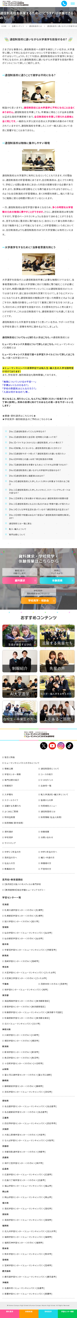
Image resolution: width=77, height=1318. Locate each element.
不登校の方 (46, 868)
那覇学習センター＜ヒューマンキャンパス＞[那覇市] (28, 1293)
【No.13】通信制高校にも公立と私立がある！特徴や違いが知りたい (39, 503)
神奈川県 (6, 1029)
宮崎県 (5, 1259)
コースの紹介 (47, 774)
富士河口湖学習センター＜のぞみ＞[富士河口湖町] (28, 1074)
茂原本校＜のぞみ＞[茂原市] (54, 983)
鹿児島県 (6, 1271)
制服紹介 (9, 785)
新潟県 (5, 1046)
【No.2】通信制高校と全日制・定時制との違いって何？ (33, 437)
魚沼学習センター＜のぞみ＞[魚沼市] (22, 1057)
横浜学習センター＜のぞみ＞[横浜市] (22, 1040)
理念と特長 (10, 757)
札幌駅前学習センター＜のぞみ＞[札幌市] (24, 915)
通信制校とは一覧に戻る (20, 523)
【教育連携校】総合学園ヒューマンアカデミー (25, 889)
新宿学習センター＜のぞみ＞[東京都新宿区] (25, 1006)
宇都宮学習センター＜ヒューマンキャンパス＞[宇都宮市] (31, 949)
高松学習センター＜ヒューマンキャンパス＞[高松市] (28, 1208)
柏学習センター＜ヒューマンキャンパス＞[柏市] (26, 989)
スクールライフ (11, 800)
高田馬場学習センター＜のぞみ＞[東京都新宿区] (27, 1000)
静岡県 (5, 1080)
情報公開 (9, 768)
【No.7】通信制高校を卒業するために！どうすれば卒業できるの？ (38, 464)
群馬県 (5, 955)
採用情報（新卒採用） (14, 822)
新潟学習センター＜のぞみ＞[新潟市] (22, 1052)
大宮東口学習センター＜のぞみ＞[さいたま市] (26, 978)
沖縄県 (5, 1282)
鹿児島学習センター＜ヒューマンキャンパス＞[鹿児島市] (31, 1276)
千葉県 (5, 983)
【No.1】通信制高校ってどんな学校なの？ (27, 431)
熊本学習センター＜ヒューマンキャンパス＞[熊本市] (28, 1254)
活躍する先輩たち (13, 805)
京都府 (5, 1146)
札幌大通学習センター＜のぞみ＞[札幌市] (24, 910)
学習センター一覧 (11, 897)
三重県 (5, 1117)
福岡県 (5, 1225)
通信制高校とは (35, 26)
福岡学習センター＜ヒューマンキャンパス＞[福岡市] (28, 1236)
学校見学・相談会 (38, 600)
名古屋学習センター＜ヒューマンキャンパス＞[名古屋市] (31, 1106)
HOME (4, 26)
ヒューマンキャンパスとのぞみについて (22, 762)
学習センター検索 (13, 774)
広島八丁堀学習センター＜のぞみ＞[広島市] (25, 1180)
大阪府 (5, 1129)
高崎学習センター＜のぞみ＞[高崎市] (22, 961)
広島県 (5, 1168)
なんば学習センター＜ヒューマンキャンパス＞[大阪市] (29, 1140)
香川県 (5, 1202)
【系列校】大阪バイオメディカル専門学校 (23, 884)
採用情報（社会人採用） (51, 817)
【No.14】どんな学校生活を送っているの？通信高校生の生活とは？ (39, 509)
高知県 (5, 1214)
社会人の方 (10, 863)
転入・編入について (17, 529)
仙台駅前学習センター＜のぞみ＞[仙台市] (24, 938)
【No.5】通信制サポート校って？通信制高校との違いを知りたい (37, 453)
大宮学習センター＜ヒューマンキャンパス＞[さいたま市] (30, 972)
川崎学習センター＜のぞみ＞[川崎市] (22, 1035)
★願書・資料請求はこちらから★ (19, 415)
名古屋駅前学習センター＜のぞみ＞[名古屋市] (26, 1112)
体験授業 (57, 580)
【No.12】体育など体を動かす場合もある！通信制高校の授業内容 (38, 498)
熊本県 (5, 1248)
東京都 (5, 995)
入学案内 (9, 794)
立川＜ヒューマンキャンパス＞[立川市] (22, 1023)
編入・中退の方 (48, 857)
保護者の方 (46, 863)
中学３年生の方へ (49, 851)
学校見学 (9, 837)
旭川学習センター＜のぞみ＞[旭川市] (22, 921)
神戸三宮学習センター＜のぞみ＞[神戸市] (24, 1163)
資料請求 (20, 580)
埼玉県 (5, 966)
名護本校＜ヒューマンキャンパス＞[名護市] (25, 1288)
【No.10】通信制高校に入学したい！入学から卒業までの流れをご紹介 (39, 483)
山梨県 (5, 1069)
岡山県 (5, 1191)
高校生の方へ (11, 857)
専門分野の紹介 (12, 780)
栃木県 (5, 944)
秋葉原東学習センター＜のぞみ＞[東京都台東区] (27, 1018)
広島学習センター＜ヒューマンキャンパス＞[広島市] (28, 1174)
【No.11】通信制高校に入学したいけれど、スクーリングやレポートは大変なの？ (39, 491)
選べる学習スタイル (18, 357)
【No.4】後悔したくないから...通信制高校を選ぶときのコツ (35, 448)
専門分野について (17, 534)
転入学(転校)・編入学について (54, 794)
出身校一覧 (46, 785)
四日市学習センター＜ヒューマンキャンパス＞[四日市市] (31, 1123)
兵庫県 (5, 1157)
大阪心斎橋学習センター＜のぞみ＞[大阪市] (25, 1134)
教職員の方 (10, 868)
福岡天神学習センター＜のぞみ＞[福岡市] (24, 1242)
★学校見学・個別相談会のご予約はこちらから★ (27, 419)
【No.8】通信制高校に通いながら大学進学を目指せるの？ (35, 470)
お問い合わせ (47, 837)
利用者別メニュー (49, 805)
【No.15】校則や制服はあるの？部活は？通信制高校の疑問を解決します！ (39, 516)
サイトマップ (10, 843)
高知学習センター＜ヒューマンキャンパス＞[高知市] (28, 1219)
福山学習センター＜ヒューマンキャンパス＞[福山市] (28, 1185)
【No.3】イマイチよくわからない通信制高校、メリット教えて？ (36, 442)
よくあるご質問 (11, 811)
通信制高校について (50, 768)
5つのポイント (47, 780)
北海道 (5, 904)
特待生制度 (10, 817)
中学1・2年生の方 (13, 851)
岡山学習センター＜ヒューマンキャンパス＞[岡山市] (28, 1197)
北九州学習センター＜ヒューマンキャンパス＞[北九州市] (31, 1231)
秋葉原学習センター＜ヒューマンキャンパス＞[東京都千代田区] (34, 1012)
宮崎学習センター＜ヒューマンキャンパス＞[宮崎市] (28, 1265)
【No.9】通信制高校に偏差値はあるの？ (27, 475)
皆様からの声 (47, 800)
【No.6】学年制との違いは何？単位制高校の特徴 (31, 459)
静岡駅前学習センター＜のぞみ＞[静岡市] (24, 1086)
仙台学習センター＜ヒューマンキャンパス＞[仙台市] (28, 932)
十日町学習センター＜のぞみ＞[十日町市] (24, 1063)
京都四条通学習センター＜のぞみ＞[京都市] (25, 1151)
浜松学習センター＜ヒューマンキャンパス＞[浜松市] (28, 1091)
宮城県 (5, 927)
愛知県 (5, 1100)
